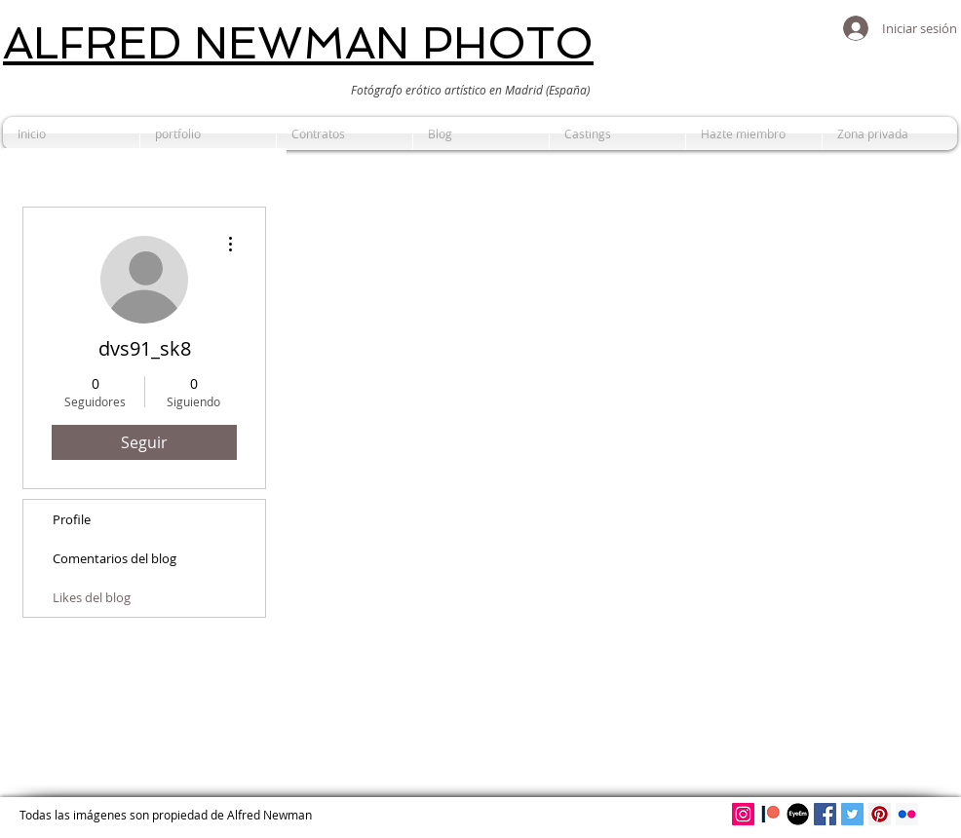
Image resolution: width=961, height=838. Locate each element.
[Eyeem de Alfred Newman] (798, 814)
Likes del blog (92, 597)
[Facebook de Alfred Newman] (825, 814)
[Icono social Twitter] (852, 814)
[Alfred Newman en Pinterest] (879, 814)
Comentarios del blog (114, 558)
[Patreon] (770, 814)
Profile (72, 519)
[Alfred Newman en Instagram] (743, 814)
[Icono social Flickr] (907, 814)
